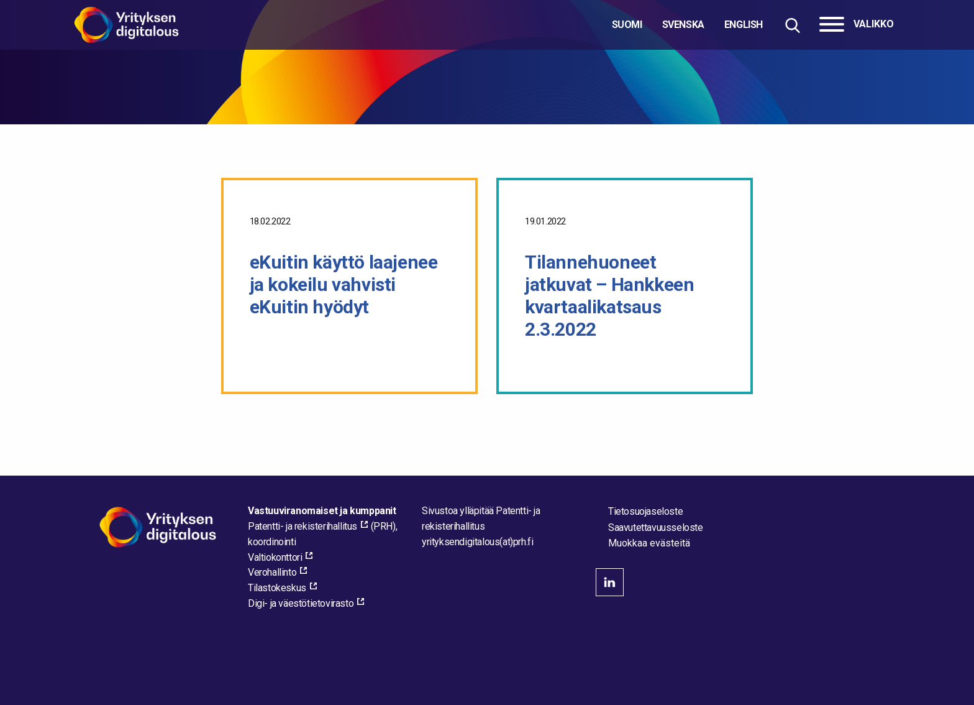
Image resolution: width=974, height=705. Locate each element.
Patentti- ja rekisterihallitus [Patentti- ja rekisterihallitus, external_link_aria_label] (302, 526)
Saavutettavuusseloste (655, 527)
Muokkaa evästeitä (649, 543)
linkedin (610, 582)
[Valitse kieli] (687, 25)
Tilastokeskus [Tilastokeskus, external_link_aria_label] (277, 588)
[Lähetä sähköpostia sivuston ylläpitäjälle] (477, 542)
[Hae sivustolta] (792, 25)
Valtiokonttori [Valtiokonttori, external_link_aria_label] (275, 557)
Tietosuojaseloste (645, 511)
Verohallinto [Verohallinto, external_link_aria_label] (272, 572)
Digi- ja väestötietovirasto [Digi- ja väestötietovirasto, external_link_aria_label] (300, 603)
